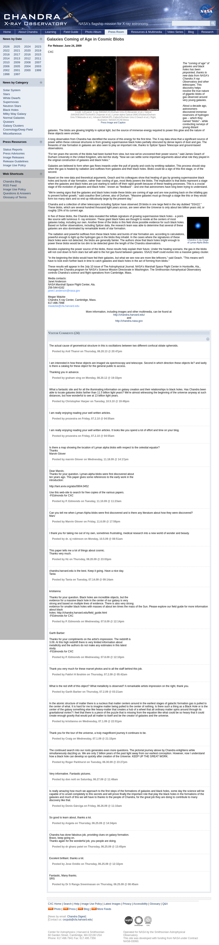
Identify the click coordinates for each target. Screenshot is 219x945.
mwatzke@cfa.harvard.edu (63, 306)
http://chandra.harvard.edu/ (129, 314)
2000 (27, 70)
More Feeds (104, 909)
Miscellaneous (12, 133)
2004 (27, 66)
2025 (17, 46)
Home (7, 32)
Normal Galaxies (14, 117)
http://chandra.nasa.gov (129, 320)
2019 (38, 50)
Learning (50, 32)
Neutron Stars (12, 106)
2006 (6, 66)
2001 (17, 70)
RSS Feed (10, 185)
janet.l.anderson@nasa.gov (64, 290)
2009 (17, 62)
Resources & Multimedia (146, 32)
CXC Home (54, 903)
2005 (17, 66)
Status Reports (12, 149)
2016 (27, 54)
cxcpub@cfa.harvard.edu (77, 919)
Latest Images (112, 903)
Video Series (175, 32)
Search (67, 903)
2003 (38, 66)
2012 (27, 58)
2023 (38, 46)
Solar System (11, 90)
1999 (38, 70)
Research (207, 32)
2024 (27, 46)
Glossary (155, 903)
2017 (17, 54)
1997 (17, 74)
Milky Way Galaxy (14, 113)
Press (72, 909)
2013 (17, 58)
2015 (38, 54)
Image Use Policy (14, 165)
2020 (27, 50)
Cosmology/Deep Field (18, 129)
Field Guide (71, 32)
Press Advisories (14, 153)
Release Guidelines (15, 161)
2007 (38, 62)
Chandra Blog (12, 181)
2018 (6, 54)
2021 (17, 50)
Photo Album (93, 32)
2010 (6, 62)
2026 (6, 46)
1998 (6, 74)
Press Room (116, 32)
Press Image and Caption (113, 122)
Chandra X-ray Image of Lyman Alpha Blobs (197, 241)
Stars (6, 94)
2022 (6, 50)
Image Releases (13, 157)
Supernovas (11, 102)
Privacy (127, 903)
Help (76, 903)
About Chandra (27, 32)
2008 (27, 62)
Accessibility (140, 903)
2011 (38, 58)
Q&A (165, 903)
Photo (57, 909)
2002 (6, 70)
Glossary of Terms (14, 197)
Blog (191, 32)
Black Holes (10, 109)
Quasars (8, 121)
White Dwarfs (11, 98)
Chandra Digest (76, 916)
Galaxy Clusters (13, 125)
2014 (6, 58)
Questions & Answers (17, 193)
